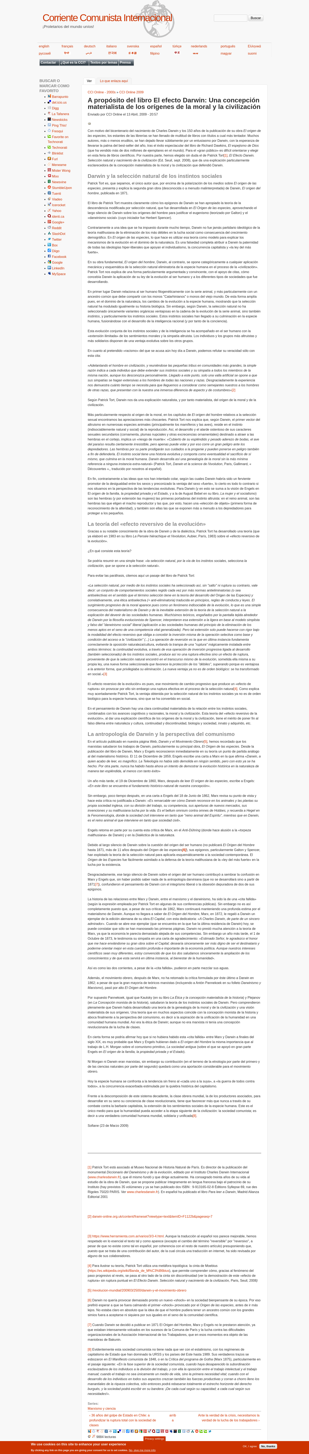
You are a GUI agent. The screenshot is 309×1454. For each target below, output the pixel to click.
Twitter (57, 239)
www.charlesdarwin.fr (104, 1177)
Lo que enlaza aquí (114, 81)
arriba (172, 1418)
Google (57, 262)
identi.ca (58, 216)
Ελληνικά (254, 46)
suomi (252, 53)
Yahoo (56, 211)
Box (55, 245)
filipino (154, 53)
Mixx (55, 176)
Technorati (59, 147)
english (44, 46)
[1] (225, 155)
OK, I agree (250, 1447)
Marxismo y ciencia (102, 1408)
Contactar (48, 62)
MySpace (59, 274)
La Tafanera (60, 114)
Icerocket (58, 205)
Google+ (58, 222)
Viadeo (57, 199)
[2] (233, 390)
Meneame (59, 165)
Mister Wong (61, 170)
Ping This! (59, 125)
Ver (91, 80)
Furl (55, 159)
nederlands (199, 46)
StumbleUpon (62, 188)
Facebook (59, 257)
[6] (89, 1300)
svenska (133, 46)
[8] (194, 1116)
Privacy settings (154, 1439)
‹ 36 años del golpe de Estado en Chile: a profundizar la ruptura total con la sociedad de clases (122, 1420)
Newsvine (59, 182)
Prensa (125, 62)
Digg (55, 108)
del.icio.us (59, 102)
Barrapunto (60, 96)
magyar (226, 53)
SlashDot (58, 234)
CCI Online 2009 (131, 92)
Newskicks (60, 119)
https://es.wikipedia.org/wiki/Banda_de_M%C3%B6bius (129, 1270)
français (67, 46)
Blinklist (57, 153)
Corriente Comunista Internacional (107, 17)
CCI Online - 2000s (102, 92)
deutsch (90, 46)
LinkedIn (58, 268)
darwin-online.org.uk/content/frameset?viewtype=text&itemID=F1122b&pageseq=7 (152, 1216)
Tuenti (56, 193)
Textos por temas (103, 62)
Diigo (55, 251)
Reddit (56, 228)
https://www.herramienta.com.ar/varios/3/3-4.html (128, 1236)
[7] (97, 884)
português (228, 46)
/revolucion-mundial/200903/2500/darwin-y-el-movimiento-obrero (139, 1290)
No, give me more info (142, 1451)
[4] (235, 689)
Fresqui (57, 131)
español (156, 46)
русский (45, 53)
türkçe (177, 46)
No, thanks (268, 1447)
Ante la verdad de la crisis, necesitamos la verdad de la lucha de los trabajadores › (228, 1418)
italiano (111, 46)
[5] (205, 741)
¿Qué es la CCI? (73, 62)
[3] (105, 674)
